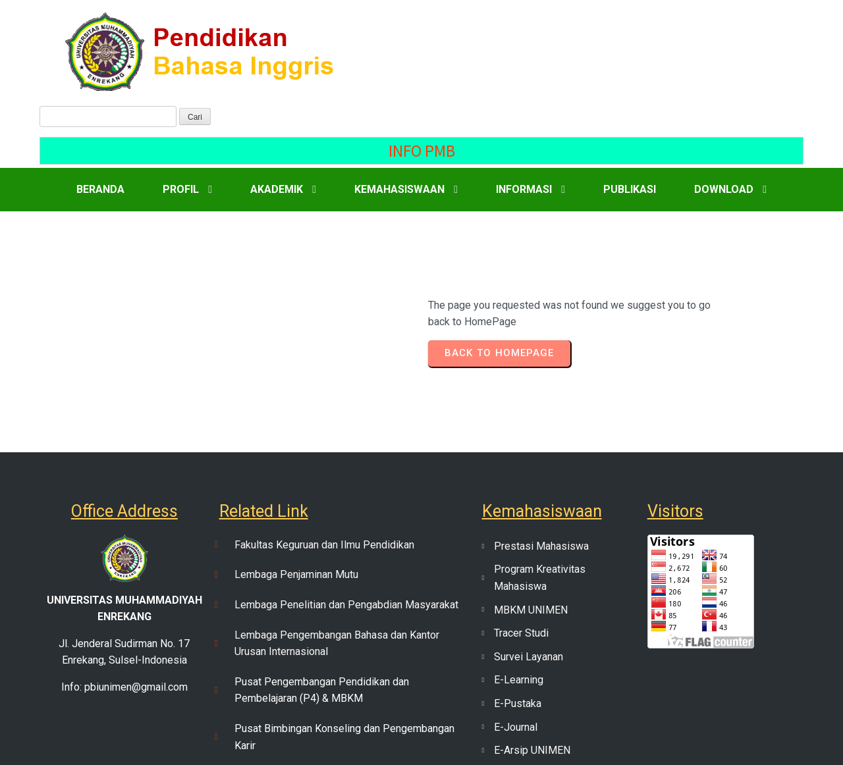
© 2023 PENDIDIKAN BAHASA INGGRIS (421, 739)
